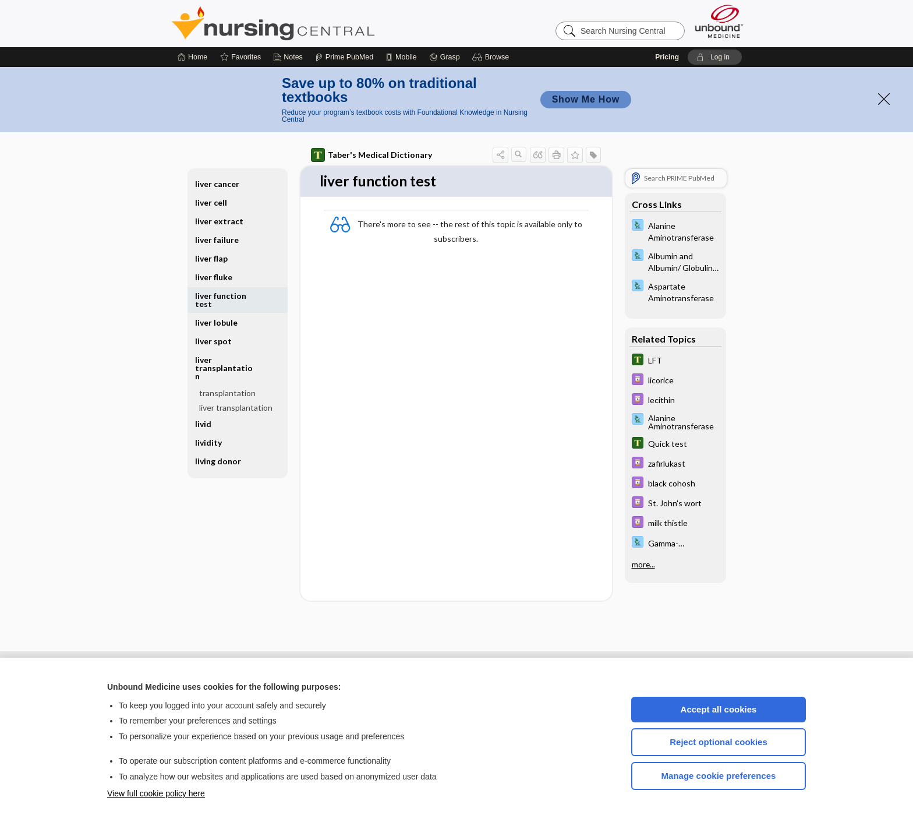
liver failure (217, 240)
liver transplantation (224, 368)
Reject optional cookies (718, 742)
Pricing (667, 57)
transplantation (227, 393)
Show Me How (586, 99)
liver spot (213, 341)
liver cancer (217, 184)
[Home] (192, 57)
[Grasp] (444, 57)
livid (203, 424)
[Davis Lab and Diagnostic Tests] (675, 231)
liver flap (211, 258)
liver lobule (216, 322)
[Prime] (344, 57)
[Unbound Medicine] (719, 21)
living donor (218, 461)
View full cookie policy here (156, 793)
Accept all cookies (719, 709)
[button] (492, 57)
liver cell (211, 202)
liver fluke (213, 277)
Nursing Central (316, 23)
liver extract (219, 221)
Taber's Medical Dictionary (371, 155)
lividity (208, 442)
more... (643, 564)
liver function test (220, 300)
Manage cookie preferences (718, 776)
